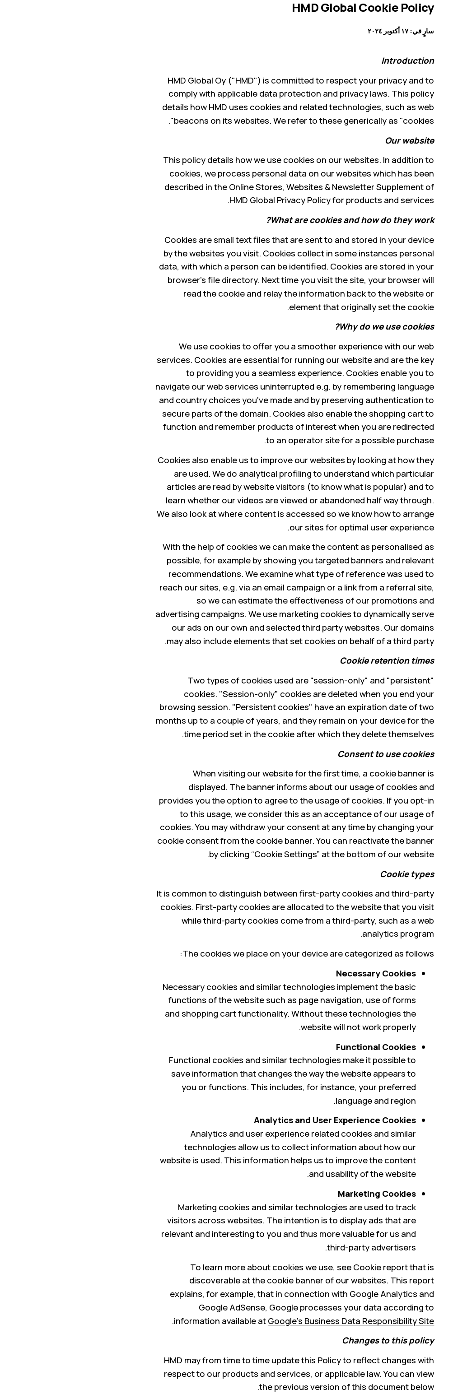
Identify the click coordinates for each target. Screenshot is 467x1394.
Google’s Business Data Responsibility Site (290, 1321)
